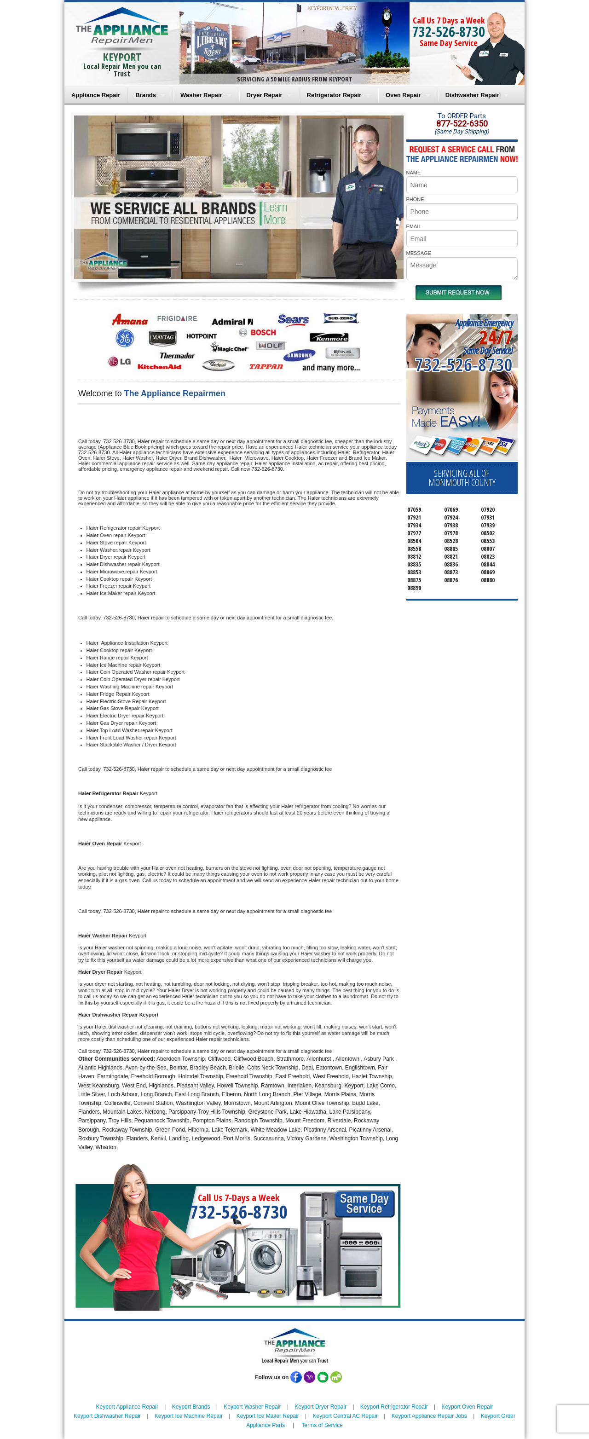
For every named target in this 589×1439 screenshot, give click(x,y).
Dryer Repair (265, 95)
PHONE (415, 199)
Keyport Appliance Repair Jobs (429, 1416)
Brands (145, 95)
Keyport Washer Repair (252, 1407)
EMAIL (414, 226)
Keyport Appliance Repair (127, 1407)
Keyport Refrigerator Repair (394, 1407)
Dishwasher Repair (472, 95)
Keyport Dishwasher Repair (107, 1416)
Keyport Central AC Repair (345, 1416)
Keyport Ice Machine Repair (189, 1416)
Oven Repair (403, 95)
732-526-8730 (448, 31)
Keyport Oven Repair (467, 1407)
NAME (413, 172)
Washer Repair (201, 95)
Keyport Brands (191, 1407)
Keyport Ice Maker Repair (268, 1416)
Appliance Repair (95, 95)
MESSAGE (418, 253)
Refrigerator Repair (334, 95)
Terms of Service (321, 1425)
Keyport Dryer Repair (320, 1407)
